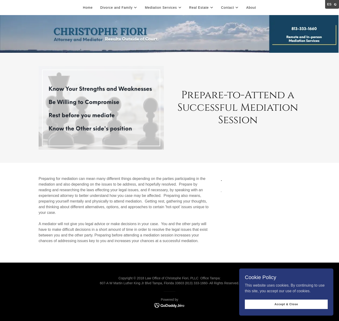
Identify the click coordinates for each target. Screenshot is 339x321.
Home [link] (88, 7)
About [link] (251, 7)
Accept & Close (286, 304)
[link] (169, 305)
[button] (118, 7)
